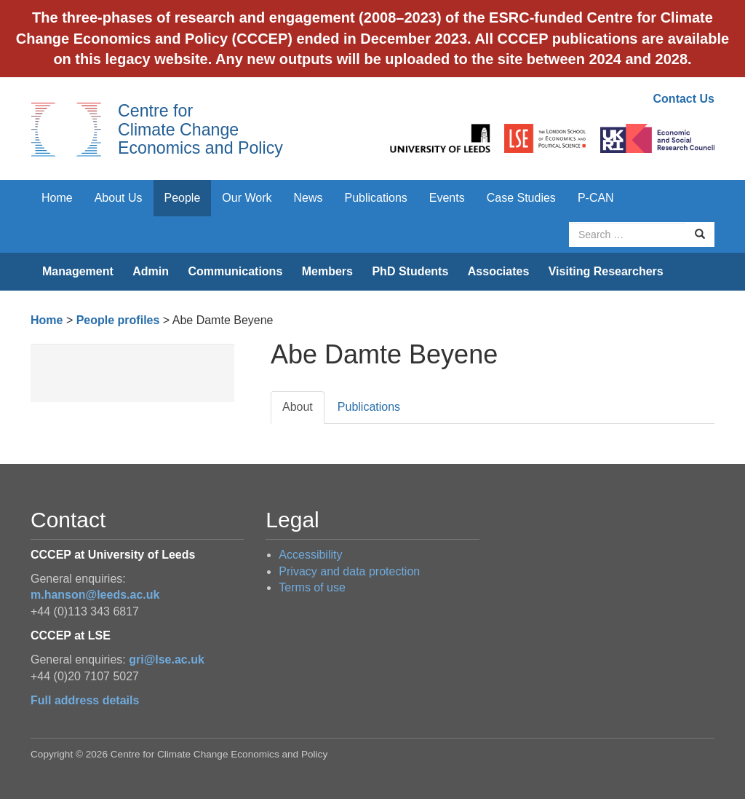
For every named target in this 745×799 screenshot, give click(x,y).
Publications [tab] (369, 407)
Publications (376, 198)
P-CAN (596, 198)
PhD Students (410, 271)
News (307, 198)
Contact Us (683, 99)
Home (57, 198)
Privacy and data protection (349, 571)
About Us (119, 198)
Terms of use (312, 587)
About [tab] (297, 407)
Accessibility (310, 554)
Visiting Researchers (606, 271)
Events (447, 198)
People (182, 198)
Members (327, 271)
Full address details (85, 700)
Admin (150, 271)
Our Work (246, 198)
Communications (235, 271)
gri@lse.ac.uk (166, 659)
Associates (499, 271)
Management (77, 271)
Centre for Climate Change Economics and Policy (200, 129)
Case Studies (521, 198)
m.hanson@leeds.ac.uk (95, 595)
